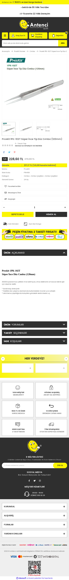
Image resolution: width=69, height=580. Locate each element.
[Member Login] (18, 35)
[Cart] (58, 35)
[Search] (34, 43)
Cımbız (27, 176)
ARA (63, 43)
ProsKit (26, 169)
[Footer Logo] (34, 446)
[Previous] (3, 359)
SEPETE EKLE (17, 214)
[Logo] (34, 25)
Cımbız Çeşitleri (37, 176)
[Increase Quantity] (65, 207)
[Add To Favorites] (34, 186)
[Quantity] (34, 207)
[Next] (66, 359)
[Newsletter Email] (34, 465)
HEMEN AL (51, 214)
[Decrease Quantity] (4, 207)
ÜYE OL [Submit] (60, 465)
